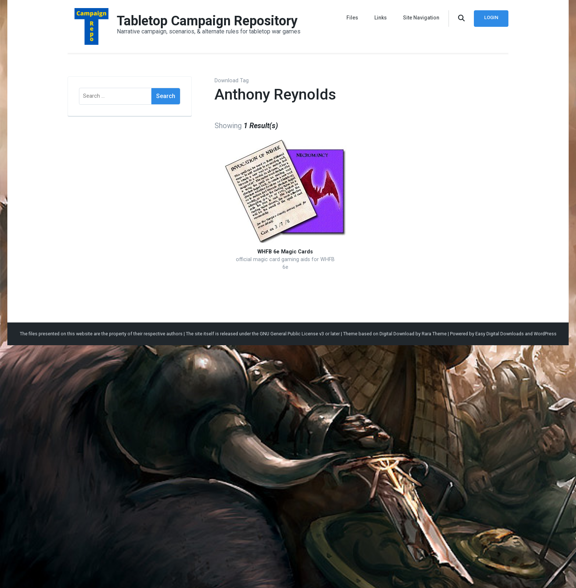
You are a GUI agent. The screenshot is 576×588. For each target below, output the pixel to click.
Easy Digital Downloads (499, 333)
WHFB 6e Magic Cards (285, 252)
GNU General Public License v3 (292, 333)
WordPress (545, 333)
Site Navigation (421, 18)
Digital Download (396, 333)
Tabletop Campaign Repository (207, 21)
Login (491, 17)
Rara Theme (434, 333)
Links (380, 18)
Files (352, 18)
